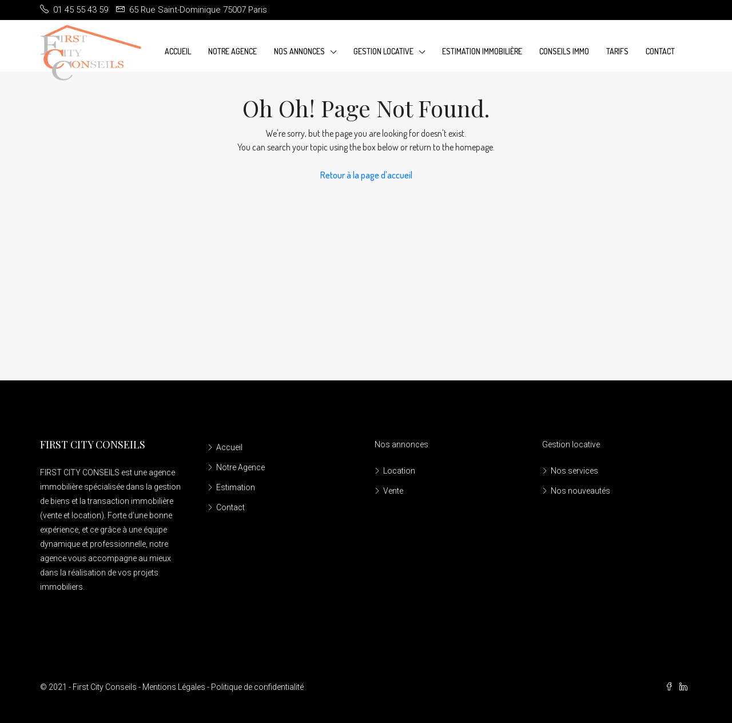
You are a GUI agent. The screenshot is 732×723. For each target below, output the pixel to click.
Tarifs (617, 51)
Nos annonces (299, 51)
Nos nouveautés (580, 490)
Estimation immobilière (482, 51)
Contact (660, 51)
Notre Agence (232, 51)
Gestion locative (571, 444)
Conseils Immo (564, 51)
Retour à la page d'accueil (366, 175)
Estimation (235, 487)
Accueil (178, 51)
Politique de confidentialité (257, 687)
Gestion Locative (383, 51)
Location (399, 470)
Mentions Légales (173, 687)
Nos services (574, 470)
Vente (393, 490)
